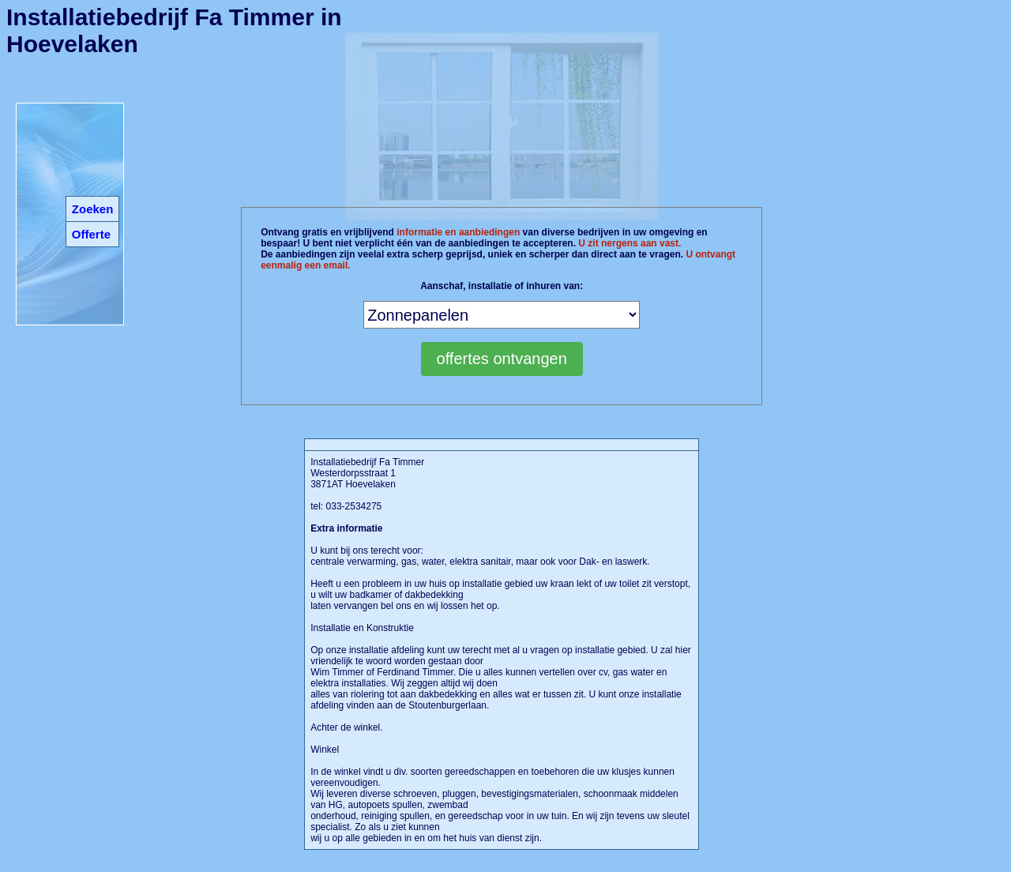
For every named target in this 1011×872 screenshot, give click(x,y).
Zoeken (93, 209)
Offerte (91, 234)
